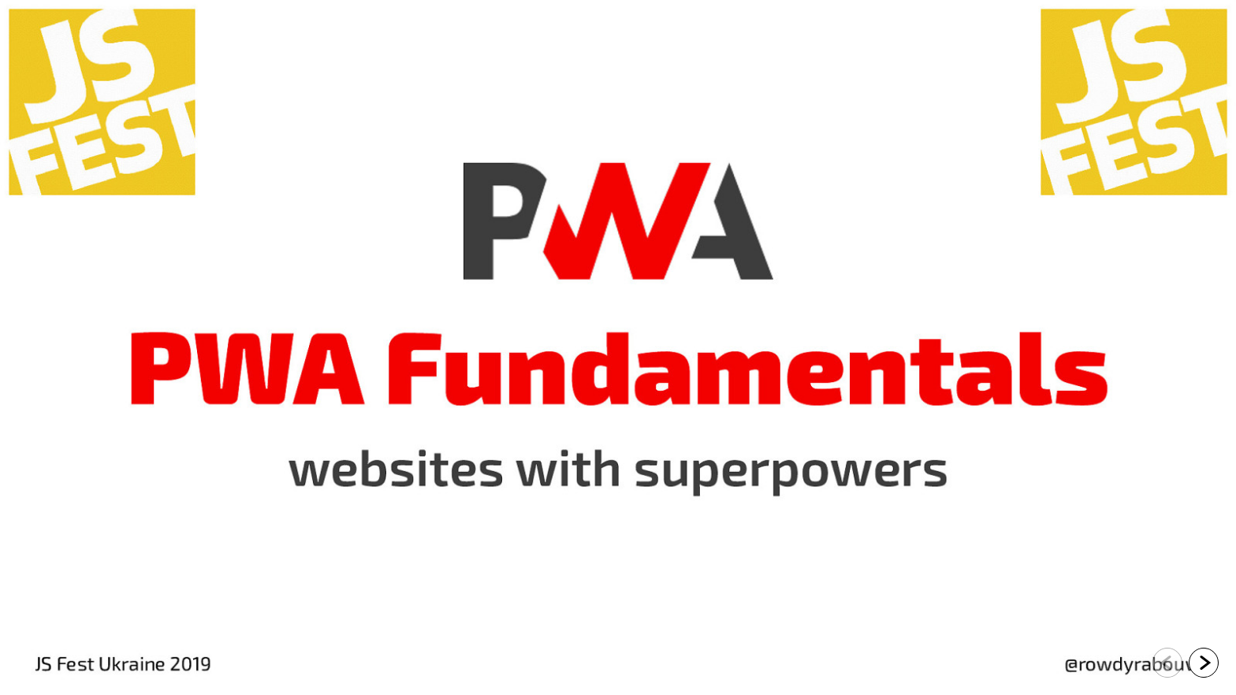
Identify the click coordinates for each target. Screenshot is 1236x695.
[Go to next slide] (1204, 663)
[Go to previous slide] (1167, 663)
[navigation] (1185, 663)
